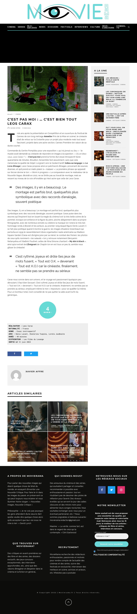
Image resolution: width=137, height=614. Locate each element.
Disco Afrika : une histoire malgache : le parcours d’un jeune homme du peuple (116, 170)
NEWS (42, 27)
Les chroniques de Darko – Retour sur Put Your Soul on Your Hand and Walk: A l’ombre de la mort (116, 96)
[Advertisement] (68, 47)
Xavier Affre (15, 128)
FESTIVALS (66, 27)
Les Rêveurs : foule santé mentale (113, 80)
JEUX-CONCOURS (108, 27)
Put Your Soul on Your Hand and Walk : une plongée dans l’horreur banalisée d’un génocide (116, 132)
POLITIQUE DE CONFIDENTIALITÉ (109, 555)
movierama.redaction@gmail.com (65, 520)
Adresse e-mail (101, 532)
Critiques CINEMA (119, 120)
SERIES (21, 27)
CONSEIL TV (121, 27)
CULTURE (95, 27)
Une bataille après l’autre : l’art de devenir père (116, 116)
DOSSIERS (53, 27)
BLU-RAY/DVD (32, 27)
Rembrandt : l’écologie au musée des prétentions (113, 154)
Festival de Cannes (113, 105)
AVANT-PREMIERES (112, 84)
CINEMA (11, 27)
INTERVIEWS (81, 27)
